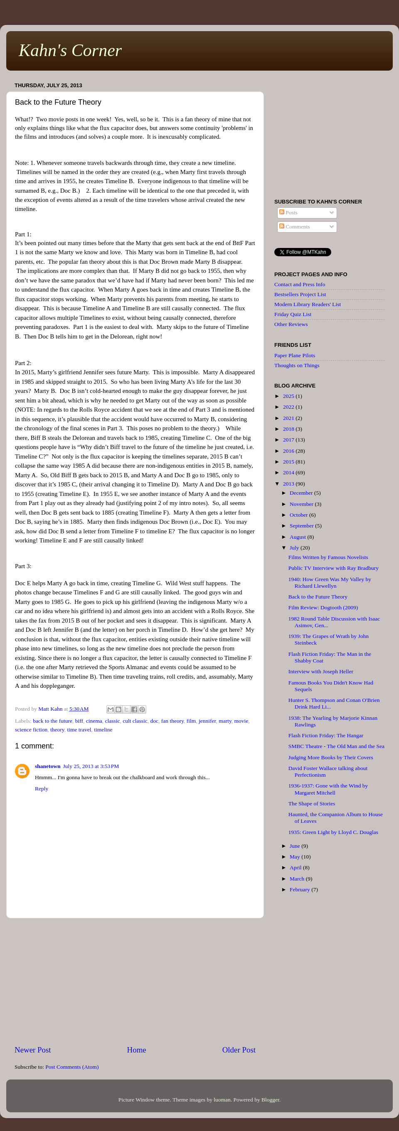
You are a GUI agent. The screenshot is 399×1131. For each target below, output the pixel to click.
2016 (289, 451)
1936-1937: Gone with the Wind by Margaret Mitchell (328, 789)
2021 (289, 418)
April (296, 867)
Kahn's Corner (70, 50)
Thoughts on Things (297, 365)
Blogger (270, 1100)
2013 (289, 484)
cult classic (135, 721)
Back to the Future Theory (317, 597)
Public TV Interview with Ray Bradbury (333, 568)
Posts (288, 212)
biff (79, 721)
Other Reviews (291, 324)
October (299, 515)
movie (241, 721)
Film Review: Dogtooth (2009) (323, 607)
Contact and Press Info (299, 284)
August (298, 537)
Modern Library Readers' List (307, 304)
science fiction (31, 729)
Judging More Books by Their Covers (330, 757)
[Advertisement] (135, 981)
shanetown (48, 766)
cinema (94, 721)
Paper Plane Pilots (294, 355)
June (295, 846)
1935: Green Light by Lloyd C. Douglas (333, 832)
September (302, 526)
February (300, 889)
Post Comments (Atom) (72, 1067)
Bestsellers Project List (300, 294)
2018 (289, 429)
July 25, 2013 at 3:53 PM (91, 766)
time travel (79, 729)
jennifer (207, 721)
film (191, 721)
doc (154, 721)
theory (57, 729)
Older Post (239, 1049)
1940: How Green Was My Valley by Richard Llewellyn (329, 582)
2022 (289, 407)
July (295, 548)
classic (112, 721)
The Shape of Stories (311, 803)
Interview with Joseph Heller (320, 671)
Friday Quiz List (292, 314)
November (302, 504)
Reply (41, 788)
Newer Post (33, 1049)
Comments (294, 226)
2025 (289, 396)
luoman (222, 1100)
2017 (289, 440)
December (302, 493)
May (295, 857)
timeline (103, 729)
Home (136, 1049)
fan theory (172, 721)
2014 (289, 472)
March (298, 879)
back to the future (52, 721)
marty (225, 721)
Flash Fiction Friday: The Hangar (325, 735)
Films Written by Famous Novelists (328, 557)
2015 (289, 462)
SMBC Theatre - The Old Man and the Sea (336, 746)
